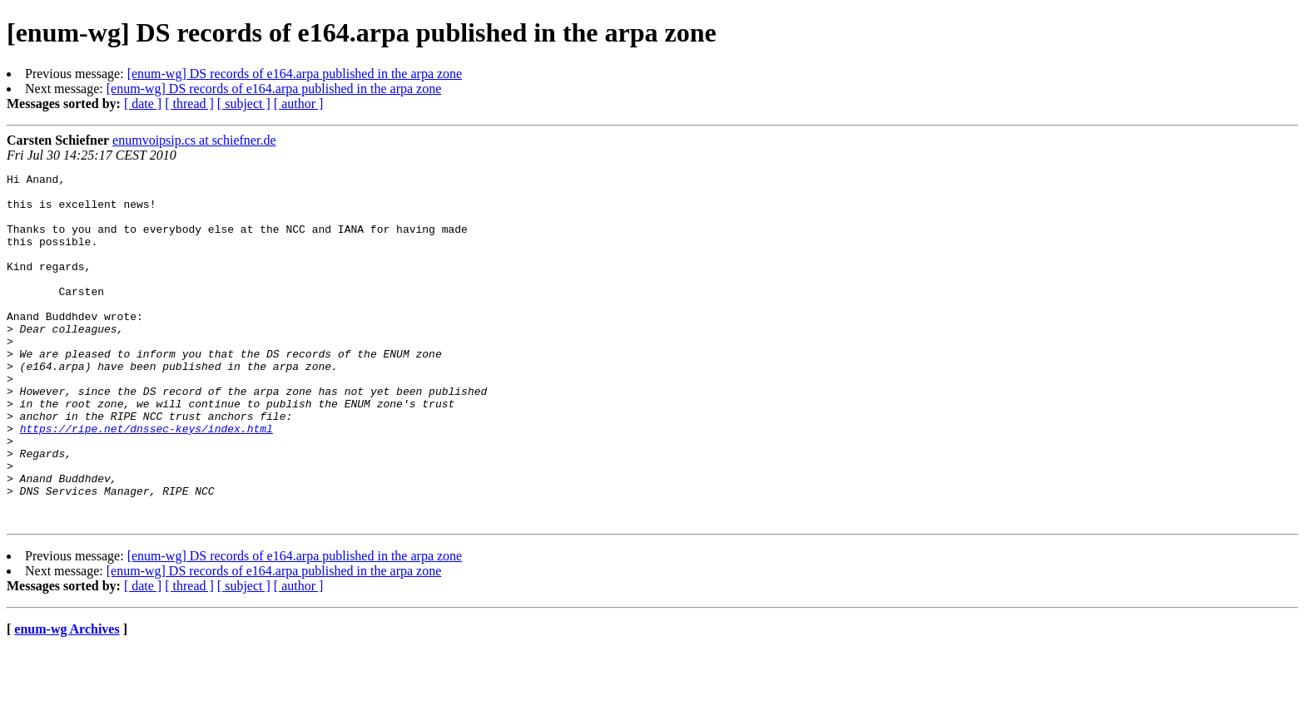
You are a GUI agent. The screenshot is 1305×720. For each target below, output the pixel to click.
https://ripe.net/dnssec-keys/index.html (146, 480)
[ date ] (142, 103)
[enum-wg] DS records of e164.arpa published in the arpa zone (295, 74)
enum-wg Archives (66, 699)
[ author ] (299, 103)
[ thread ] (189, 103)
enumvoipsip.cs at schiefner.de (193, 140)
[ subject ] (243, 103)
